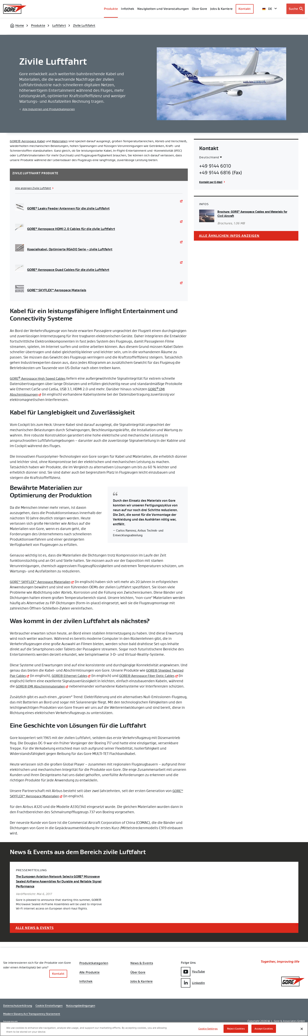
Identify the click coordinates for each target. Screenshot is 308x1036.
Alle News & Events (36, 932)
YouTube (193, 977)
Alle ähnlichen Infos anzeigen (230, 236)
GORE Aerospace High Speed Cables (40, 378)
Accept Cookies (264, 1028)
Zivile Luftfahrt (84, 25)
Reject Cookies (236, 1028)
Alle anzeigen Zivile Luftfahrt (34, 188)
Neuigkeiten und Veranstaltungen (163, 8)
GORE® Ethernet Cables (73, 676)
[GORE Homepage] (15, 9)
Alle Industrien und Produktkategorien (48, 109)
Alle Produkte (89, 978)
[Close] (301, 1028)
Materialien (60, 141)
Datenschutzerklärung (17, 1013)
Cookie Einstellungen (49, 1013)
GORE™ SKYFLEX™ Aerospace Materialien (42, 582)
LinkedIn (193, 988)
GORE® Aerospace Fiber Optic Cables (154, 676)
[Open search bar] (295, 9)
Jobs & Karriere (141, 988)
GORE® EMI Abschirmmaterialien (57, 686)
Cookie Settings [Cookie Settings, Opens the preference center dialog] (208, 1028)
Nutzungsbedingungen (80, 1013)
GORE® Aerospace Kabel (27, 141)
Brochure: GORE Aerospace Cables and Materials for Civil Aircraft (253, 213)
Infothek (86, 988)
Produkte (111, 8)
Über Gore (199, 8)
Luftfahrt (59, 25)
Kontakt (244, 8)
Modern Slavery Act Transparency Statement (31, 1021)
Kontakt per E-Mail (211, 182)
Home (19, 25)
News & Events (141, 968)
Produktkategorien (93, 968)
